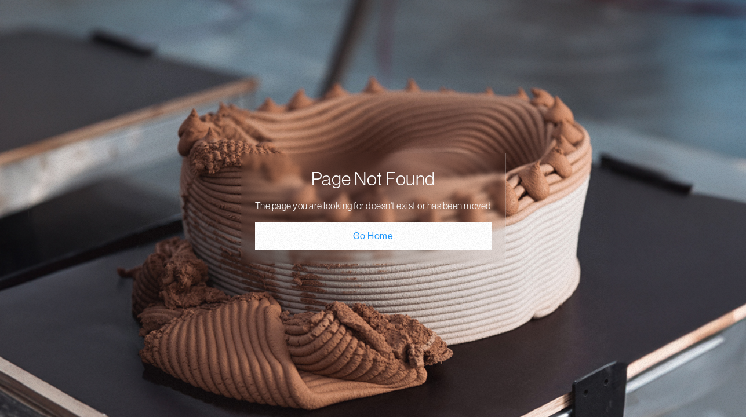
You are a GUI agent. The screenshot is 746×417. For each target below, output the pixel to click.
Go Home (373, 236)
